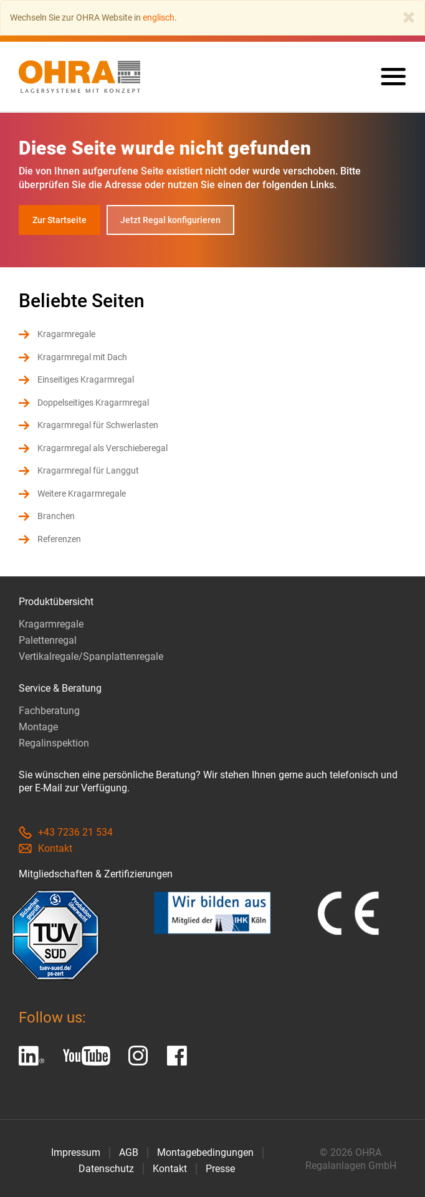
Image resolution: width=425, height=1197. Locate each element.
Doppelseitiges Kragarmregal (93, 403)
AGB (128, 1152)
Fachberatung (49, 711)
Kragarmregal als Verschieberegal (102, 448)
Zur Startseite (59, 220)
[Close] (409, 17)
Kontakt (45, 848)
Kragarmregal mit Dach (82, 357)
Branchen (56, 516)
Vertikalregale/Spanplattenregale (91, 656)
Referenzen (59, 539)
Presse (220, 1169)
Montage (38, 727)
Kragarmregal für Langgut (88, 470)
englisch (158, 17)
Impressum (75, 1152)
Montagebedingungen (205, 1152)
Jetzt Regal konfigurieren (170, 220)
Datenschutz (106, 1169)
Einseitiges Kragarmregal (85, 379)
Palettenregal (48, 640)
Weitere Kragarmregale (81, 493)
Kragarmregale (66, 334)
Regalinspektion (54, 743)
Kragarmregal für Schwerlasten (97, 425)
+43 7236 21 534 (66, 832)
